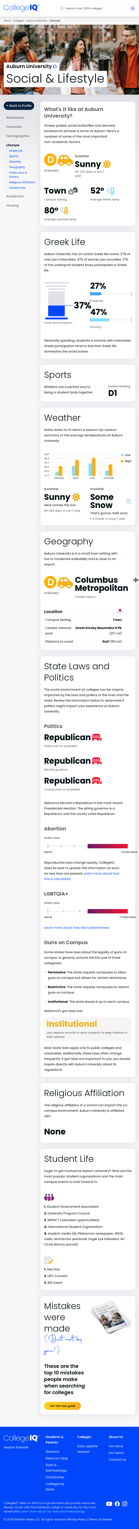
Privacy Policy (76, 1519)
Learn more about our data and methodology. (53, 1511)
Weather (15, 162)
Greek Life (16, 151)
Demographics (18, 136)
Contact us (117, 1459)
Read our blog (57, 1458)
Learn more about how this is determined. (76, 927)
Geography (17, 167)
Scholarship (55, 1477)
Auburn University (36, 20)
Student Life (17, 188)
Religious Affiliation (22, 182)
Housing (12, 205)
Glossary (52, 1451)
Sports (13, 156)
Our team (116, 1453)
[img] (21, 10)
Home (7, 20)
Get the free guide (62, 1406)
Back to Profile (19, 106)
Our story (116, 1446)
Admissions (15, 117)
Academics (15, 196)
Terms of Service (100, 1519)
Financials (14, 127)
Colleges (18, 20)
